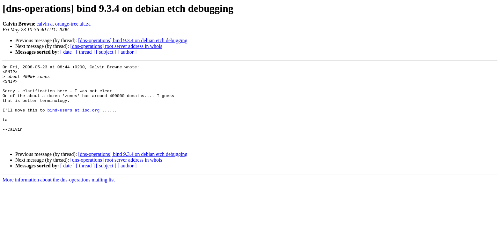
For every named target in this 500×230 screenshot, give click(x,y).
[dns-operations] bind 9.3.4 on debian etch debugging (132, 40)
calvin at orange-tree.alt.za (63, 24)
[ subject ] (106, 52)
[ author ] (127, 52)
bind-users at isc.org (73, 119)
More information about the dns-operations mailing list (59, 195)
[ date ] (67, 52)
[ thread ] (85, 52)
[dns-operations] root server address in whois (116, 46)
